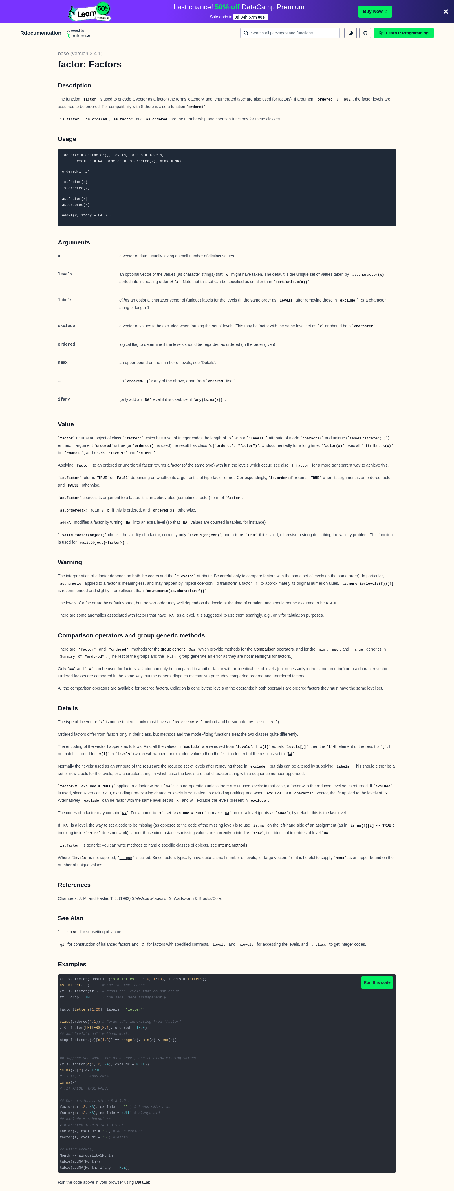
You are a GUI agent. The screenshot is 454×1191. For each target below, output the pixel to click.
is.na (258, 826)
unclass (318, 945)
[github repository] (365, 33)
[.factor (300, 466)
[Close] (446, 11)
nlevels (246, 945)
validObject (91, 543)
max (335, 650)
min (322, 650)
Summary (67, 657)
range (357, 650)
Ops (192, 650)
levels (219, 945)
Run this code (377, 982)
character (312, 438)
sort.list (265, 722)
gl (62, 945)
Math (171, 657)
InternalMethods (232, 845)
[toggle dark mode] (350, 33)
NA (290, 754)
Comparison (264, 649)
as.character (365, 275)
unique (125, 858)
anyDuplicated (366, 438)
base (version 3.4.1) (80, 53)
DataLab (142, 1182)
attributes (374, 446)
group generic (173, 649)
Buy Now (375, 11)
